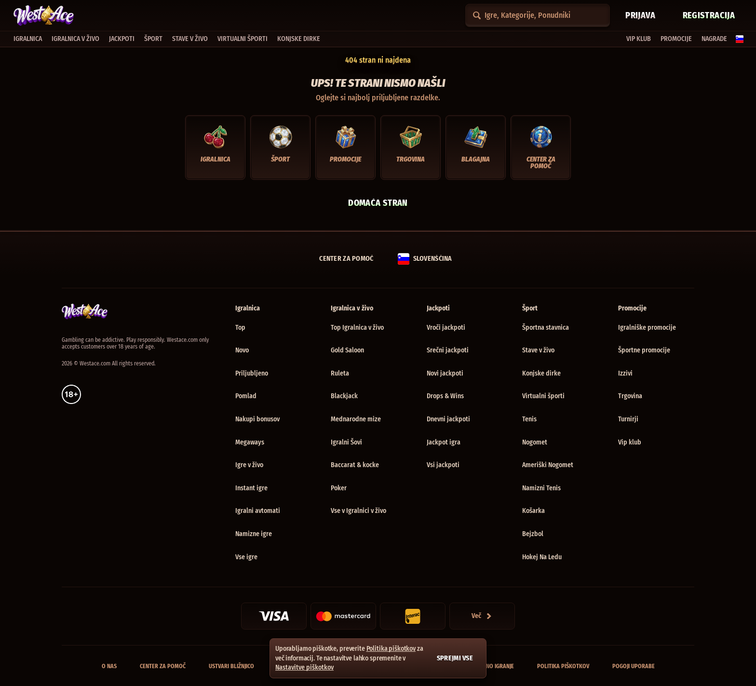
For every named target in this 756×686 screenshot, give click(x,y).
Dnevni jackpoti (448, 419)
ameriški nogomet (547, 465)
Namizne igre (253, 534)
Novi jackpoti (445, 373)
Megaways (249, 442)
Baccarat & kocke (355, 465)
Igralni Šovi (346, 442)
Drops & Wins (445, 396)
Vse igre (246, 557)
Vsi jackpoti (443, 465)
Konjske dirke (541, 373)
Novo (242, 350)
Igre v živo (249, 465)
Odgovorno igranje (487, 666)
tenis (529, 419)
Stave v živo (538, 350)
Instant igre (251, 488)
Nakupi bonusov (257, 419)
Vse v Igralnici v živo (358, 511)
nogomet (534, 442)
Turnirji (628, 419)
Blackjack (344, 396)
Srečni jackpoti (448, 350)
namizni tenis (541, 488)
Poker (339, 488)
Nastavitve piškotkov (304, 668)
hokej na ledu (542, 557)
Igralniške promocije (647, 327)
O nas (109, 666)
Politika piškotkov (563, 666)
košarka (533, 511)
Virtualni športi (543, 396)
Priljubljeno (251, 373)
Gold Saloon (347, 350)
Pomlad (245, 396)
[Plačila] (482, 616)
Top (240, 327)
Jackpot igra (443, 442)
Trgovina (630, 396)
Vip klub (629, 442)
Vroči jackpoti (446, 327)
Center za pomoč (163, 666)
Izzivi (625, 373)
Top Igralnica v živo (357, 327)
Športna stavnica (545, 327)
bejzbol (532, 534)
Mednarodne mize (356, 419)
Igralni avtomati (257, 511)
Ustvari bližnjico (231, 666)
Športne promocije (644, 350)
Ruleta (340, 373)
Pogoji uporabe (633, 666)
